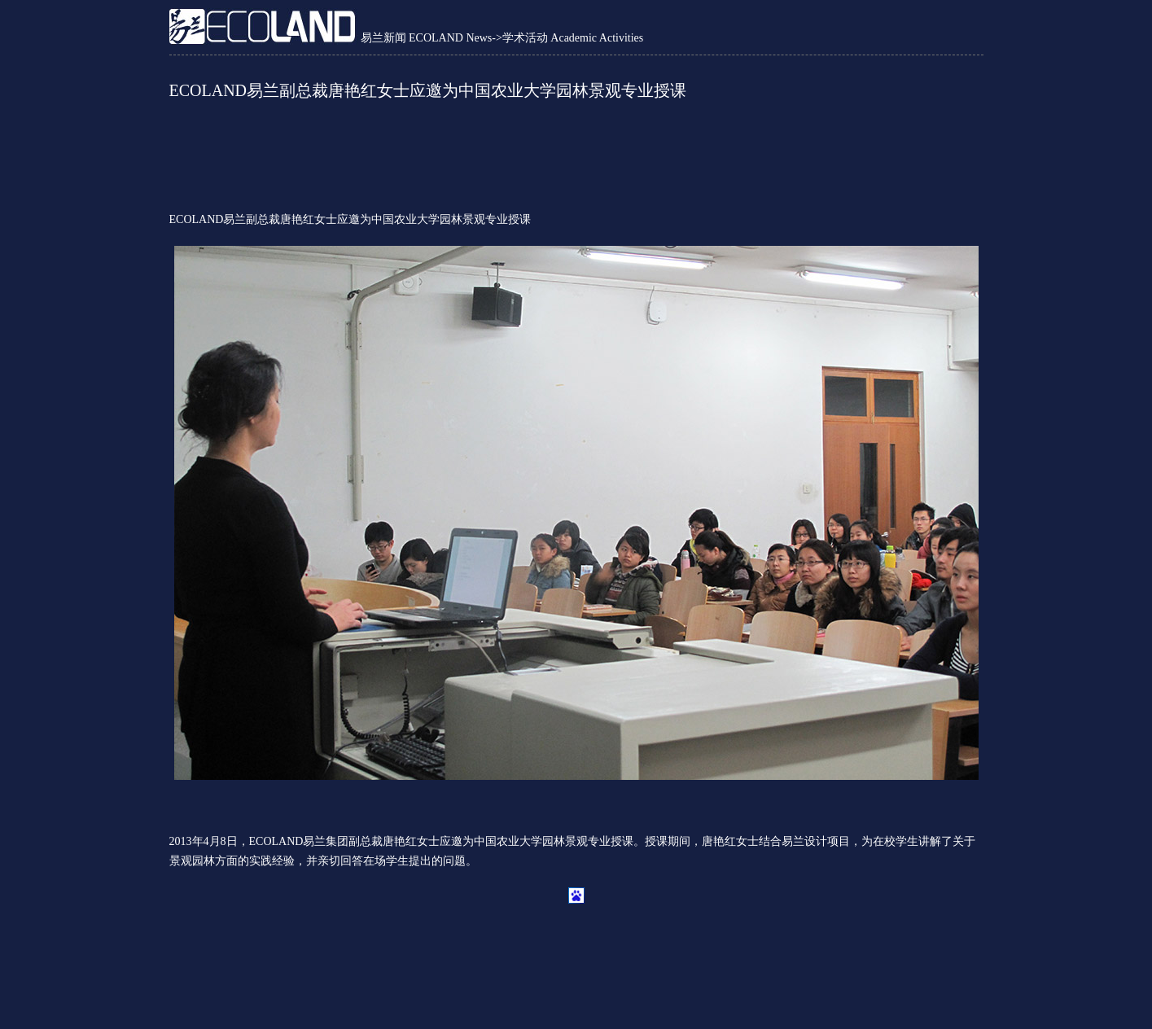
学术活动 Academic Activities (572, 38)
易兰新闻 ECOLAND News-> (431, 38)
